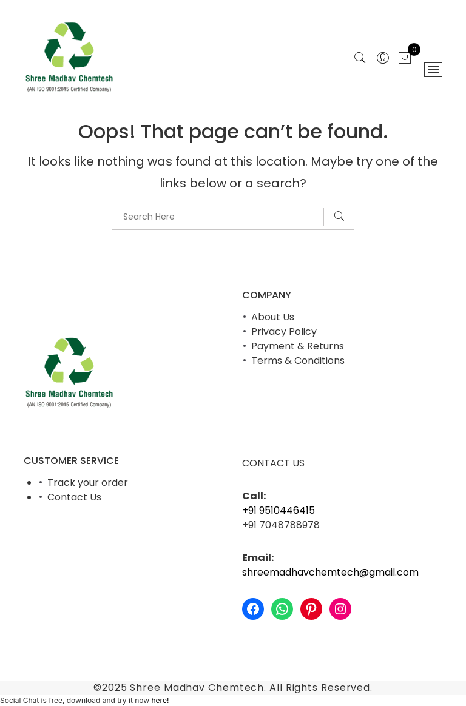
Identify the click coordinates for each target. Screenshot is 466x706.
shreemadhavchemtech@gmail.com (330, 572)
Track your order (87, 482)
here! (160, 700)
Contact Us (74, 497)
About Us (272, 317)
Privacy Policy (284, 331)
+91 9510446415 (278, 510)
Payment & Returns (297, 346)
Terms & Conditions (298, 361)
